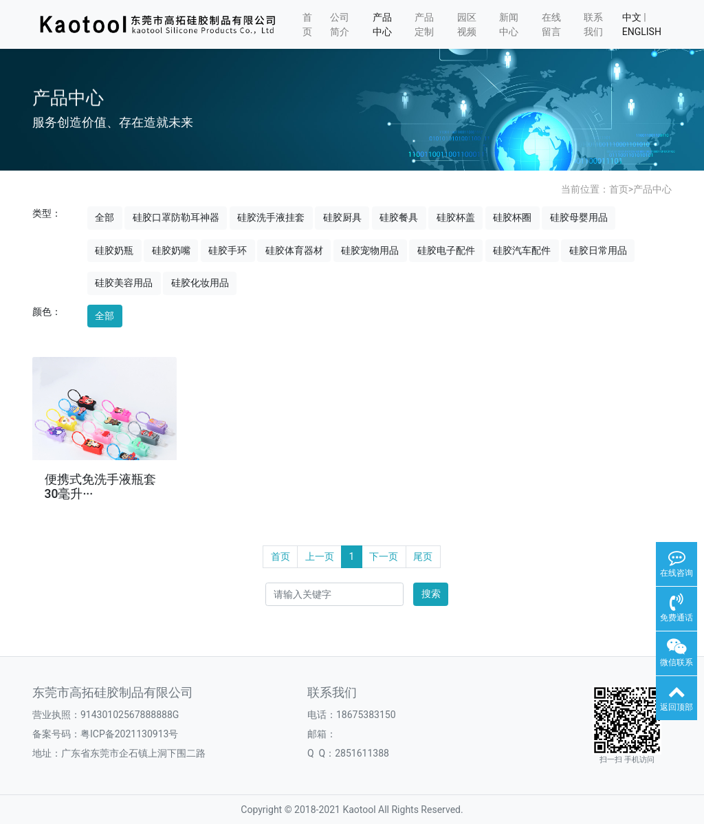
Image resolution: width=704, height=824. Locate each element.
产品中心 (382, 24)
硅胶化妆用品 (200, 282)
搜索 (431, 593)
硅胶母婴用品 (579, 217)
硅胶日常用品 (598, 250)
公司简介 (339, 24)
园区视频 (466, 24)
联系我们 (593, 24)
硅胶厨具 (342, 217)
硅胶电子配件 (446, 250)
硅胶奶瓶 (114, 250)
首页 (307, 24)
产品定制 (424, 24)
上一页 (319, 556)
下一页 (383, 556)
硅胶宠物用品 (370, 250)
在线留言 (551, 24)
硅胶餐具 (399, 217)
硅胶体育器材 (294, 250)
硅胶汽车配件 (522, 250)
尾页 (422, 556)
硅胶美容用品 (124, 282)
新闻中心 (508, 24)
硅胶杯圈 (512, 217)
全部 (104, 217)
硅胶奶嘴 (171, 250)
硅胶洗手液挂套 (271, 217)
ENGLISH (641, 31)
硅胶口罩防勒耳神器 (176, 217)
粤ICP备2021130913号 (129, 733)
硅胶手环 (227, 250)
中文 (631, 17)
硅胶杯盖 (456, 217)
